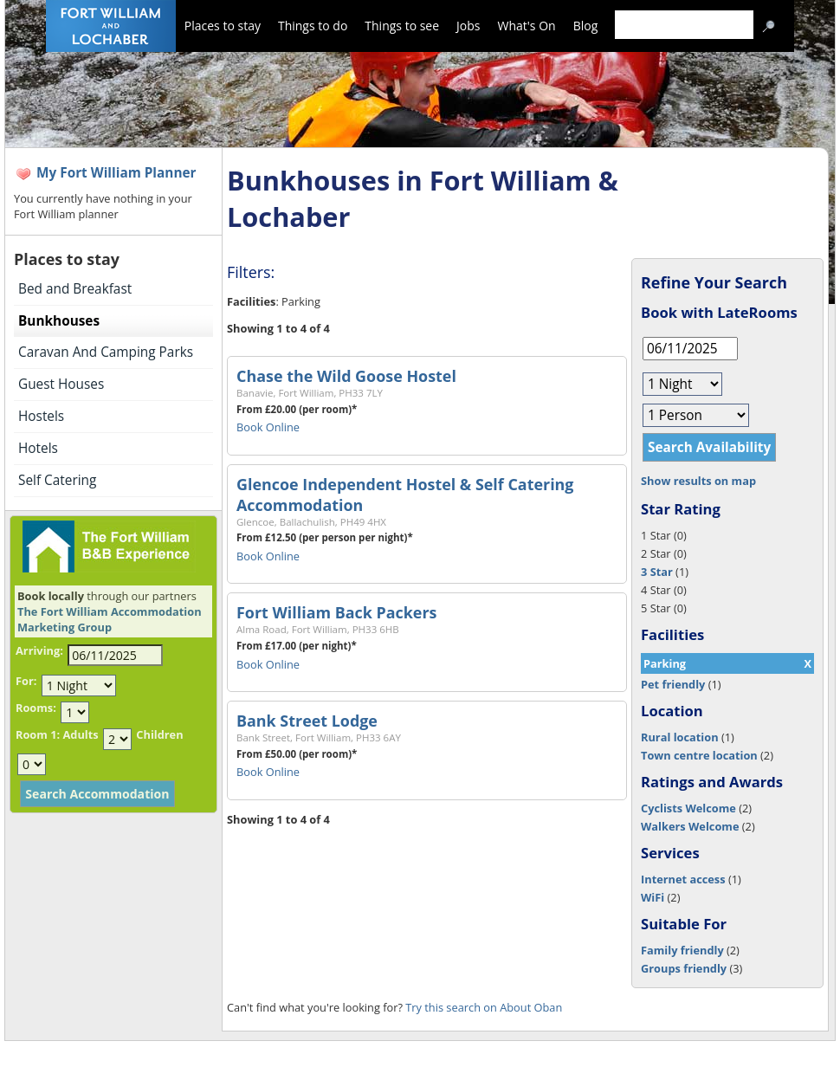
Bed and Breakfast (75, 289)
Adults (80, 734)
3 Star (657, 571)
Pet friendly (673, 684)
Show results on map (698, 480)
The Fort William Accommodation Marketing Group (109, 619)
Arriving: (39, 650)
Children (159, 734)
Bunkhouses (59, 321)
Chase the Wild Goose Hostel (346, 375)
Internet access (683, 879)
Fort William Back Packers (336, 612)
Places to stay (222, 25)
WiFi (652, 897)
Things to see (402, 25)
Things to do (312, 25)
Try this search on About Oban (483, 1007)
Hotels (38, 448)
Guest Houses (61, 384)
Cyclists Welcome (688, 808)
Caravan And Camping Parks (105, 352)
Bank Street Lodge (307, 720)
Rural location (680, 737)
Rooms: (36, 707)
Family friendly (682, 950)
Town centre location (699, 755)
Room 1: (38, 734)
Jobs (468, 25)
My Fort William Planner (116, 173)
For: (26, 681)
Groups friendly (684, 968)
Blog (585, 25)
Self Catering (57, 480)
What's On (527, 25)
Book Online (268, 427)
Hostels (41, 416)
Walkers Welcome (690, 826)
